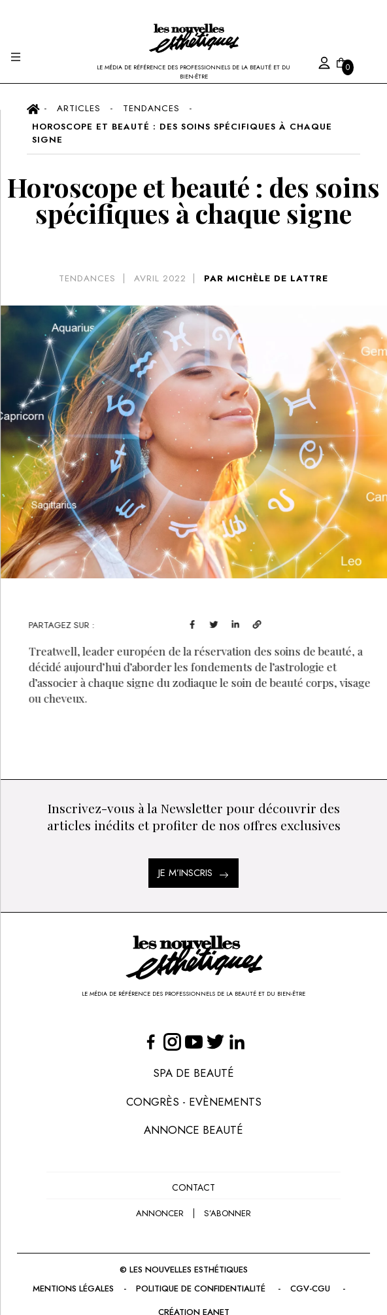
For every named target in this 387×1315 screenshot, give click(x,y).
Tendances (87, 278)
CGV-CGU (311, 1288)
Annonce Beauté (193, 1130)
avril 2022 (160, 278)
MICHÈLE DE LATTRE (277, 278)
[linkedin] (257, 623)
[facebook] (214, 623)
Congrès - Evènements (193, 1102)
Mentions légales (73, 1288)
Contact (193, 1187)
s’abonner (227, 1213)
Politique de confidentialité (202, 1288)
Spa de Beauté (193, 1073)
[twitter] (235, 623)
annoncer (160, 1213)
